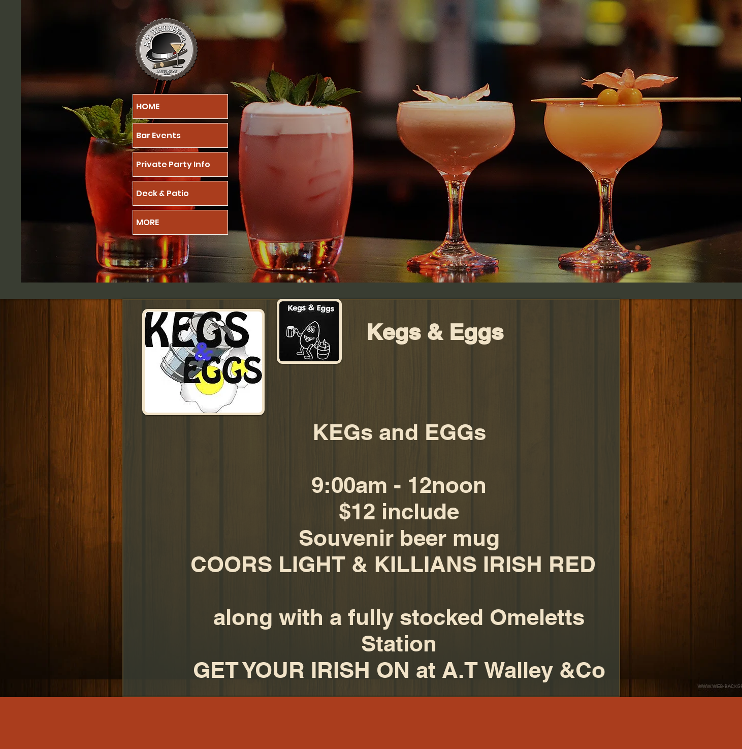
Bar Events (158, 135)
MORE (147, 222)
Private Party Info (173, 164)
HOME (147, 106)
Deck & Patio (162, 193)
